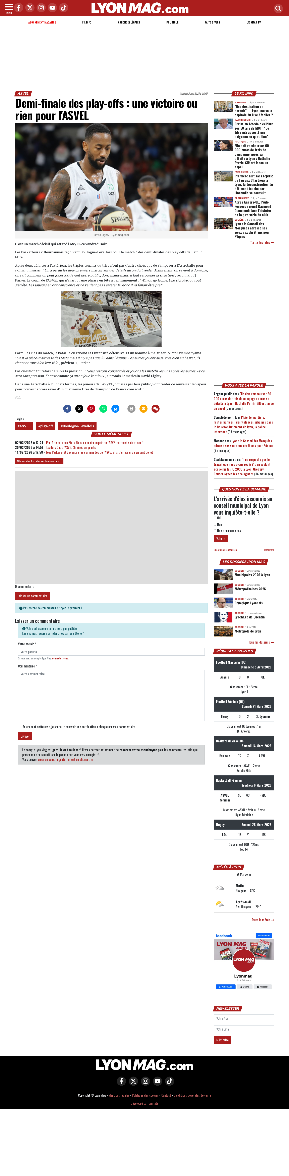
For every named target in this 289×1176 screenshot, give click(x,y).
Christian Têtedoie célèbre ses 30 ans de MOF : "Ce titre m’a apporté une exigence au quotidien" (254, 130)
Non (218, 524)
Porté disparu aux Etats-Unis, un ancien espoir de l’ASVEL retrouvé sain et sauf (94, 442)
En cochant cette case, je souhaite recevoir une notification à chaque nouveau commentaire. (79, 726)
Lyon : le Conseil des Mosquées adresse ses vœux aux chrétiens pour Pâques (252, 230)
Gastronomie (242, 120)
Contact (166, 1095)
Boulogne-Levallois (78, 426)
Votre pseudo (27, 644)
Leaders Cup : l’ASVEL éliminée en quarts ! (71, 447)
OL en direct (242, 198)
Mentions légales (119, 1095)
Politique (172, 22)
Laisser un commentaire (32, 596)
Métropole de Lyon (248, 631)
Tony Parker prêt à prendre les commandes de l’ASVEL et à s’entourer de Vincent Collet (99, 452)
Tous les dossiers (261, 642)
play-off (46, 426)
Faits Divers (212, 22)
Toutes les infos (262, 242)
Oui (217, 517)
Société (239, 220)
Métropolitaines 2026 (250, 588)
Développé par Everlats (144, 1103)
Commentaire (27, 666)
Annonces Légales (129, 22)
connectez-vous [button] (60, 658)
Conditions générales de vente (192, 1095)
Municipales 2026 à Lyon (252, 574)
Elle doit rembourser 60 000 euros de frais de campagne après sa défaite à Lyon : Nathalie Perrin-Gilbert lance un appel (252, 156)
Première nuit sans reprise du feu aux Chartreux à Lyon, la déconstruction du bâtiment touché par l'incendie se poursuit (254, 184)
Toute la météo (262, 919)
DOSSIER (239, 571)
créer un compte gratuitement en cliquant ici (66, 759)
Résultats (269, 550)
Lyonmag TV (254, 22)
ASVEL (23, 93)
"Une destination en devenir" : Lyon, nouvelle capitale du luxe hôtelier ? (254, 110)
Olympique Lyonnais (249, 602)
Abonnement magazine (42, 22)
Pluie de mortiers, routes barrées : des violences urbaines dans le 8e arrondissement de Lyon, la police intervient (243, 424)
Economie (240, 102)
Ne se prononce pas (227, 530)
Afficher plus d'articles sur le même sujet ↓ (39, 461)
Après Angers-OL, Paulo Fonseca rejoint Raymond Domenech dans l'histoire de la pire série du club (253, 208)
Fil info (86, 22)
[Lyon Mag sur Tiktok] (168, 1084)
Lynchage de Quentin (250, 616)
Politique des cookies (145, 1095)
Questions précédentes (225, 550)
